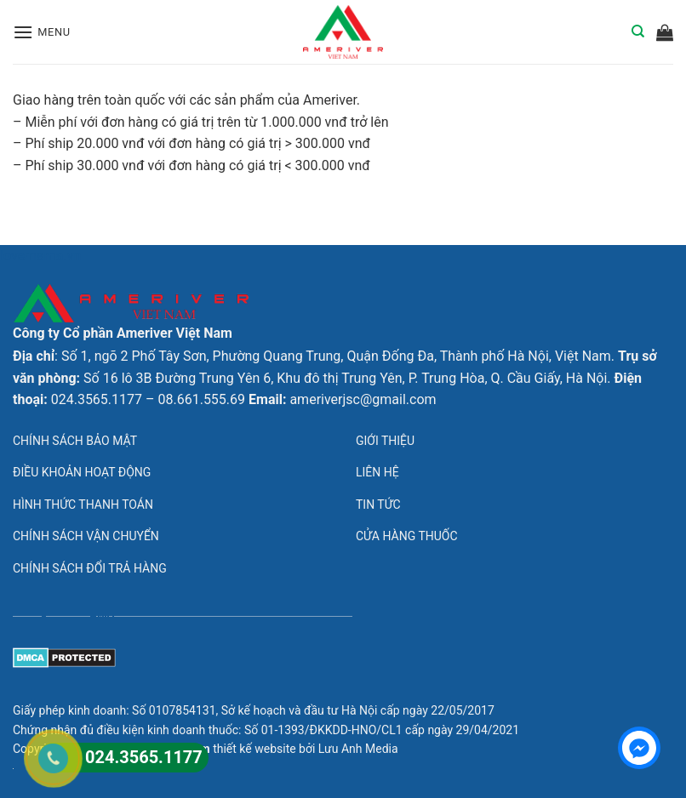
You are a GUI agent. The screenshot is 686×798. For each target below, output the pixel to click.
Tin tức (378, 504)
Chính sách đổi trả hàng (90, 568)
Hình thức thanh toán (83, 504)
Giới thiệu (385, 440)
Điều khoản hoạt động (82, 472)
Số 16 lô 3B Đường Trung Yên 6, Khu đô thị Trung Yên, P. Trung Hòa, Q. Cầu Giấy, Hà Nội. (346, 378)
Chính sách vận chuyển (86, 536)
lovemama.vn (40, 256)
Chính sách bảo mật (75, 440)
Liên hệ (377, 472)
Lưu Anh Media (358, 748)
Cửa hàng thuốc (407, 536)
